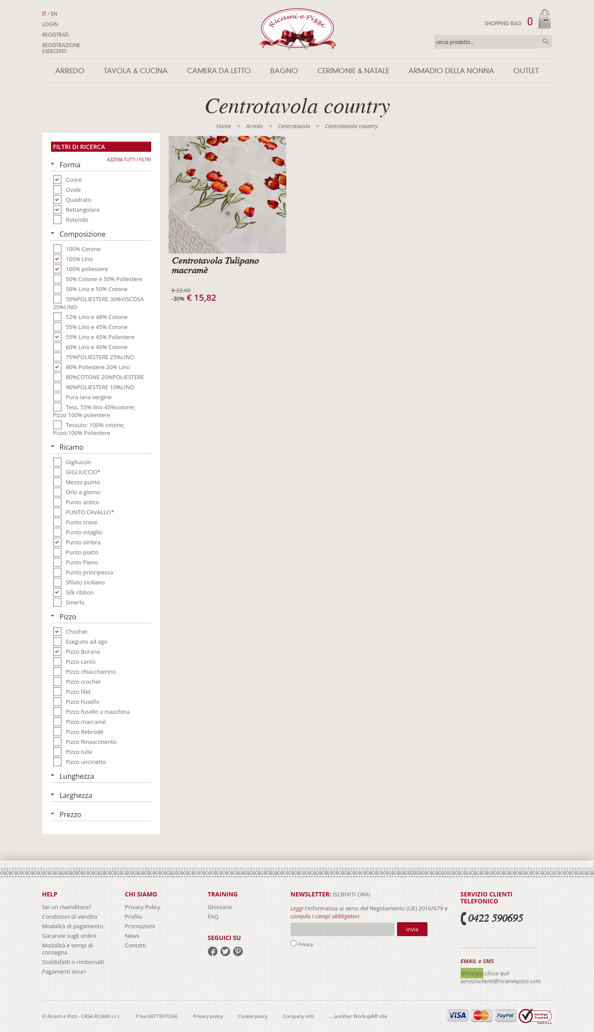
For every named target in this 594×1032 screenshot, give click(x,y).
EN (54, 14)
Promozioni (140, 926)
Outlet (526, 71)
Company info (298, 1016)
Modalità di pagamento (72, 926)
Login (50, 24)
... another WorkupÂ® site (358, 1016)
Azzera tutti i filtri (129, 159)
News (132, 936)
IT (44, 14)
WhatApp (472, 973)
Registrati (55, 35)
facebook (212, 951)
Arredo (70, 71)
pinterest (238, 951)
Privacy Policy (142, 907)
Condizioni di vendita (70, 916)
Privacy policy (208, 1016)
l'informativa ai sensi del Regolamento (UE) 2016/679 (374, 908)
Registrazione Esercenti (61, 48)
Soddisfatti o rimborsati (73, 962)
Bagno (284, 71)
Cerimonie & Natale (353, 71)
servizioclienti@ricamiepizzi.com (501, 981)
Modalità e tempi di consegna (67, 948)
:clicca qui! (496, 973)
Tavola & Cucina (136, 71)
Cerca (545, 41)
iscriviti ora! (350, 894)
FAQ (213, 916)
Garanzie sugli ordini (69, 936)
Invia (412, 929)
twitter (225, 951)
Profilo (134, 916)
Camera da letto (219, 71)
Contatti (135, 945)
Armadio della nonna (451, 71)
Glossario (220, 907)
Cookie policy (253, 1016)
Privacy (305, 944)
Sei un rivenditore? (67, 907)
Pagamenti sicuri (64, 971)
